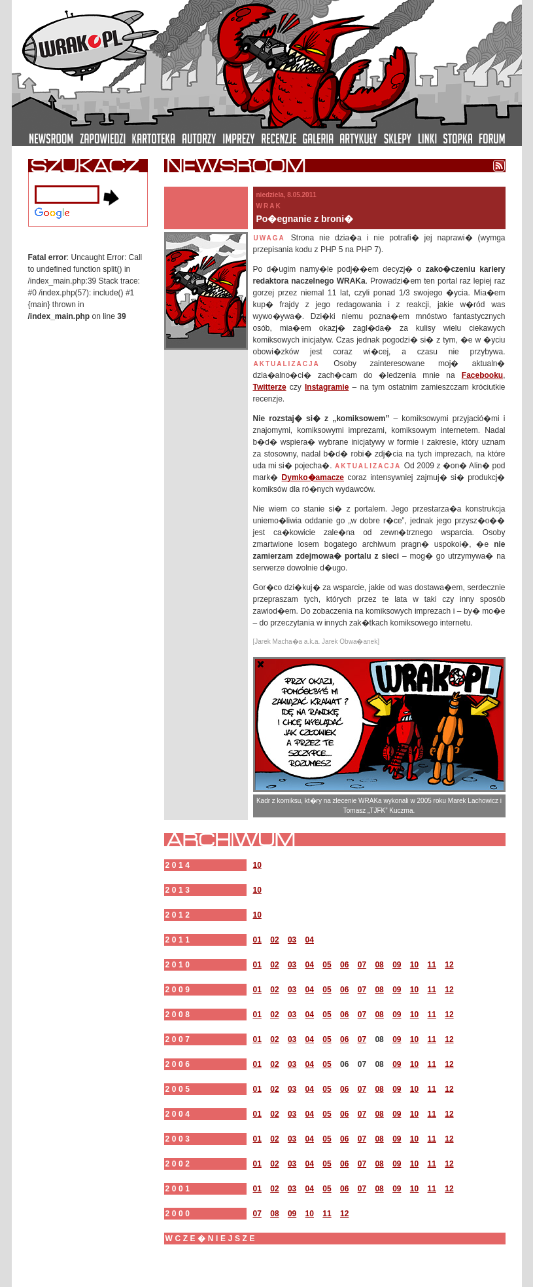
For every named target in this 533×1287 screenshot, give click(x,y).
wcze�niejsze (211, 1238)
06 (344, 964)
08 (379, 964)
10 (257, 865)
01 (257, 939)
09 (396, 964)
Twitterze (269, 387)
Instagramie (327, 387)
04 (309, 939)
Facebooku (482, 375)
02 (274, 939)
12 (449, 964)
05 (326, 964)
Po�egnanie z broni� (305, 219)
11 (432, 964)
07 (362, 964)
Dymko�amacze (313, 477)
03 (292, 939)
